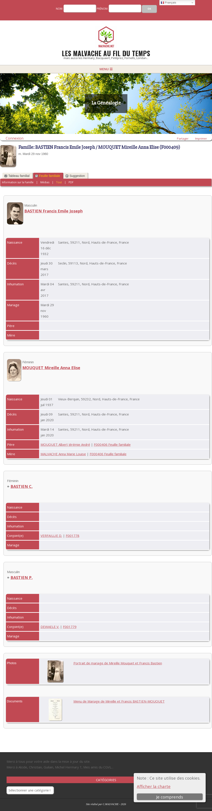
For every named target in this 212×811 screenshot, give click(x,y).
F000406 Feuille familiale (112, 444)
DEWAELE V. (50, 626)
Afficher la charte (154, 786)
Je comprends (169, 797)
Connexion (14, 138)
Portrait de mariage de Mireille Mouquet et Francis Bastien (117, 663)
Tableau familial (17, 176)
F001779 (70, 626)
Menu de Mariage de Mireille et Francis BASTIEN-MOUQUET (119, 701)
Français (168, 2)
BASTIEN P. (22, 577)
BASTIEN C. (22, 486)
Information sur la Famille (18, 182)
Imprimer (201, 138)
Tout (59, 182)
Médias (44, 182)
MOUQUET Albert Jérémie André (65, 444)
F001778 (72, 535)
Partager (183, 138)
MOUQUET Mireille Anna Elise (51, 367)
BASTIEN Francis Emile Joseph (53, 211)
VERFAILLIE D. (51, 535)
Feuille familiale (47, 176)
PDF (71, 182)
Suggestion (75, 176)
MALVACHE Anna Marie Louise (63, 454)
